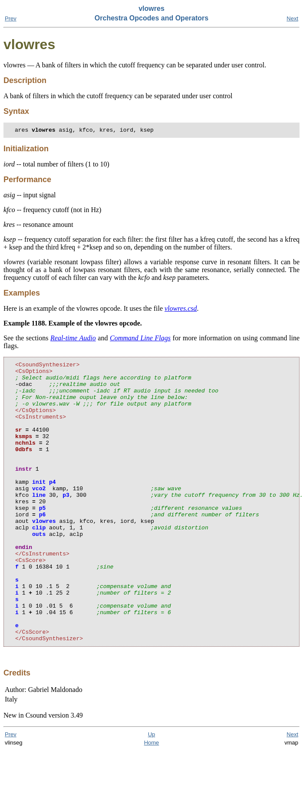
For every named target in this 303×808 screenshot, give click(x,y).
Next (292, 18)
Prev (10, 18)
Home (151, 800)
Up (151, 791)
